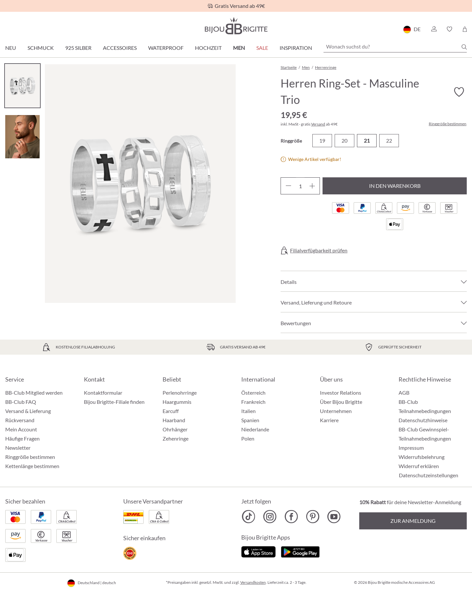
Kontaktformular (103, 392)
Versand (318, 124)
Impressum (411, 447)
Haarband (174, 420)
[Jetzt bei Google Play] (300, 551)
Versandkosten (253, 582)
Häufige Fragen (22, 438)
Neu (10, 48)
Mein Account (21, 429)
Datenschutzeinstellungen (428, 475)
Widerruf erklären (419, 466)
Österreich (253, 392)
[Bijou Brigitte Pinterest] (312, 516)
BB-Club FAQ (20, 402)
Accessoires (120, 48)
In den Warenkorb (395, 186)
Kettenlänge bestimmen (32, 466)
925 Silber (78, 48)
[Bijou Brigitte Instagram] (270, 516)
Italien (248, 411)
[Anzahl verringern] (288, 185)
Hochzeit (208, 48)
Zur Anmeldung (413, 521)
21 (367, 140)
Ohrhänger (175, 429)
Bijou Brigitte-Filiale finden (114, 402)
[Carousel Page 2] (22, 136)
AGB (404, 392)
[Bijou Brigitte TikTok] (248, 516)
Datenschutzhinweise (423, 420)
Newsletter (17, 447)
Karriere (329, 420)
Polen (247, 438)
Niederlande (255, 429)
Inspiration (296, 48)
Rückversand (19, 420)
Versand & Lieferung (28, 411)
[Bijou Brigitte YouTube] (333, 516)
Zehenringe (175, 438)
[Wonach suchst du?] (395, 46)
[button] (434, 29)
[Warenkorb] (464, 29)
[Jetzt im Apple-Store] (258, 551)
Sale (262, 48)
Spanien (250, 420)
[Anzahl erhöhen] (312, 185)
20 (344, 140)
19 (322, 140)
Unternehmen (336, 411)
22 (389, 140)
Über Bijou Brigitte (341, 402)
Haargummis (177, 402)
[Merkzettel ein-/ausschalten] (459, 92)
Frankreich (253, 402)
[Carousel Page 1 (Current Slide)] (22, 85)
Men (239, 48)
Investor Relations (340, 392)
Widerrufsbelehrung (421, 457)
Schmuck (41, 48)
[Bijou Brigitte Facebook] (291, 516)
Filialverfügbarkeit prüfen (318, 250)
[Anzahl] (300, 185)
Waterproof (166, 48)
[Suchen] (464, 47)
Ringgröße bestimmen (447, 124)
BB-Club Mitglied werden (34, 392)
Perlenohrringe (180, 392)
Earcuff (171, 411)
